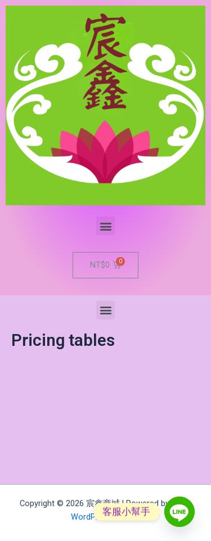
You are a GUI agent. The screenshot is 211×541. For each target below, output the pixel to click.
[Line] (179, 512)
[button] (105, 226)
